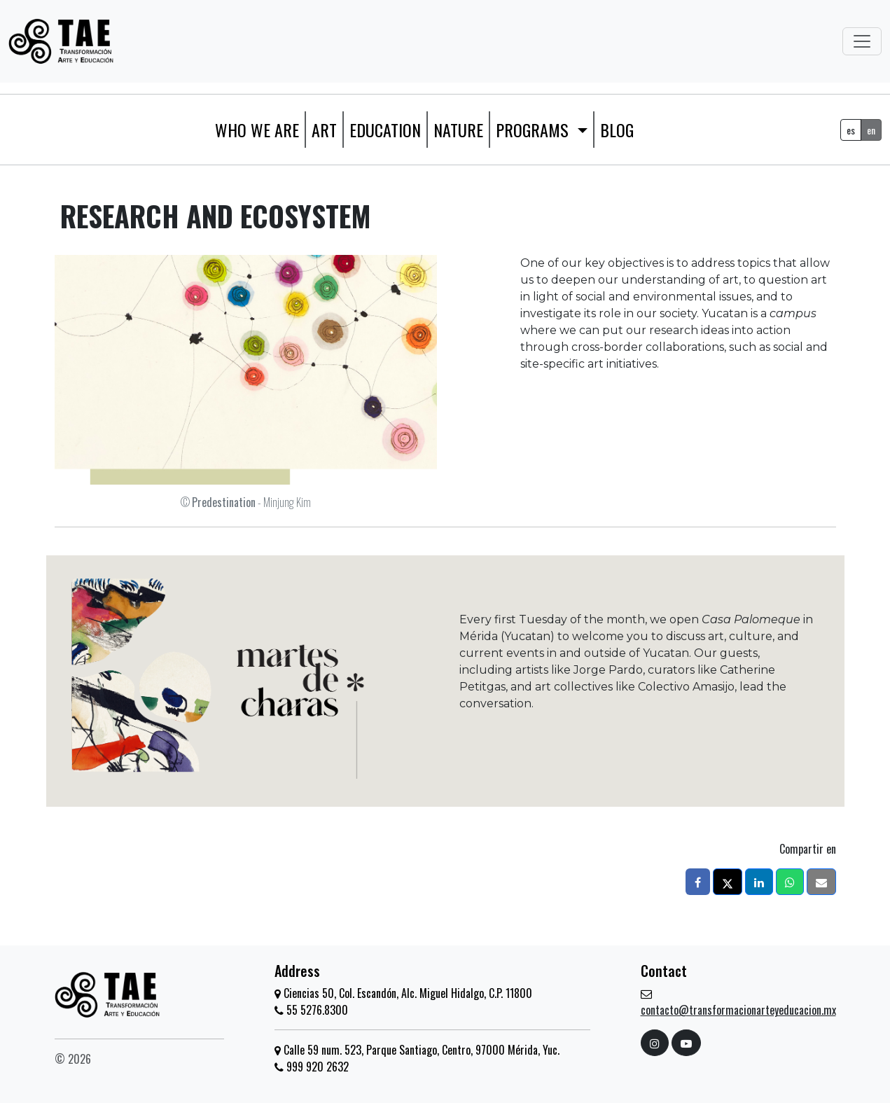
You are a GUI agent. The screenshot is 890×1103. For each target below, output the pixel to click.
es (851, 130)
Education (385, 129)
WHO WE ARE (257, 129)
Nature (458, 129)
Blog (617, 129)
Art (324, 129)
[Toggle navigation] (862, 41)
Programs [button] (534, 129)
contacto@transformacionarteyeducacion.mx (738, 1009)
